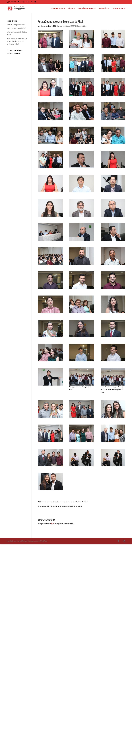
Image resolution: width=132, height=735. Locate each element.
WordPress (43, 541)
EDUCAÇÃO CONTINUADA (85, 8)
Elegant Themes (22, 541)
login (52, 524)
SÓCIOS (70, 8)
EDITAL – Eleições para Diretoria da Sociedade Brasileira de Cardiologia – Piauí (17, 41)
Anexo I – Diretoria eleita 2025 (16, 28)
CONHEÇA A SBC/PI (57, 8)
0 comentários (81, 26)
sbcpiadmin (44, 26)
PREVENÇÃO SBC (118, 8)
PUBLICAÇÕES (103, 8)
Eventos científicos (63, 26)
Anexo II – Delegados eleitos (16, 25)
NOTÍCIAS (73, 26)
